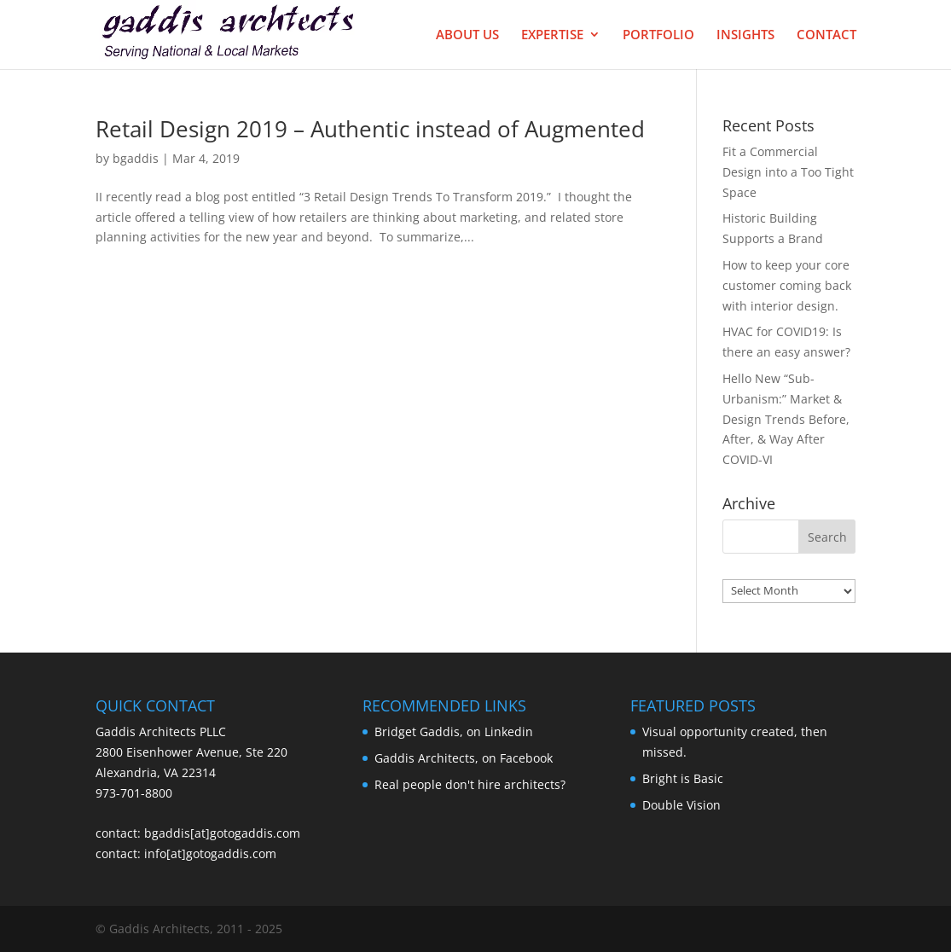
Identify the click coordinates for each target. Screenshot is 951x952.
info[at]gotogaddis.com (210, 853)
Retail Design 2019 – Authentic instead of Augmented (370, 128)
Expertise (552, 35)
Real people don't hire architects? (469, 784)
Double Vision (681, 805)
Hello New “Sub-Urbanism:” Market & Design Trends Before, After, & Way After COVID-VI (786, 418)
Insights (745, 35)
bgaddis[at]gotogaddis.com (222, 833)
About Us (467, 35)
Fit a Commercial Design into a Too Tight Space (788, 171)
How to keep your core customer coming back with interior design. (786, 285)
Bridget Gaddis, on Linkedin (453, 731)
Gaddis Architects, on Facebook (463, 758)
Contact (826, 35)
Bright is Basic (682, 778)
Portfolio (658, 35)
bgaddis (136, 158)
